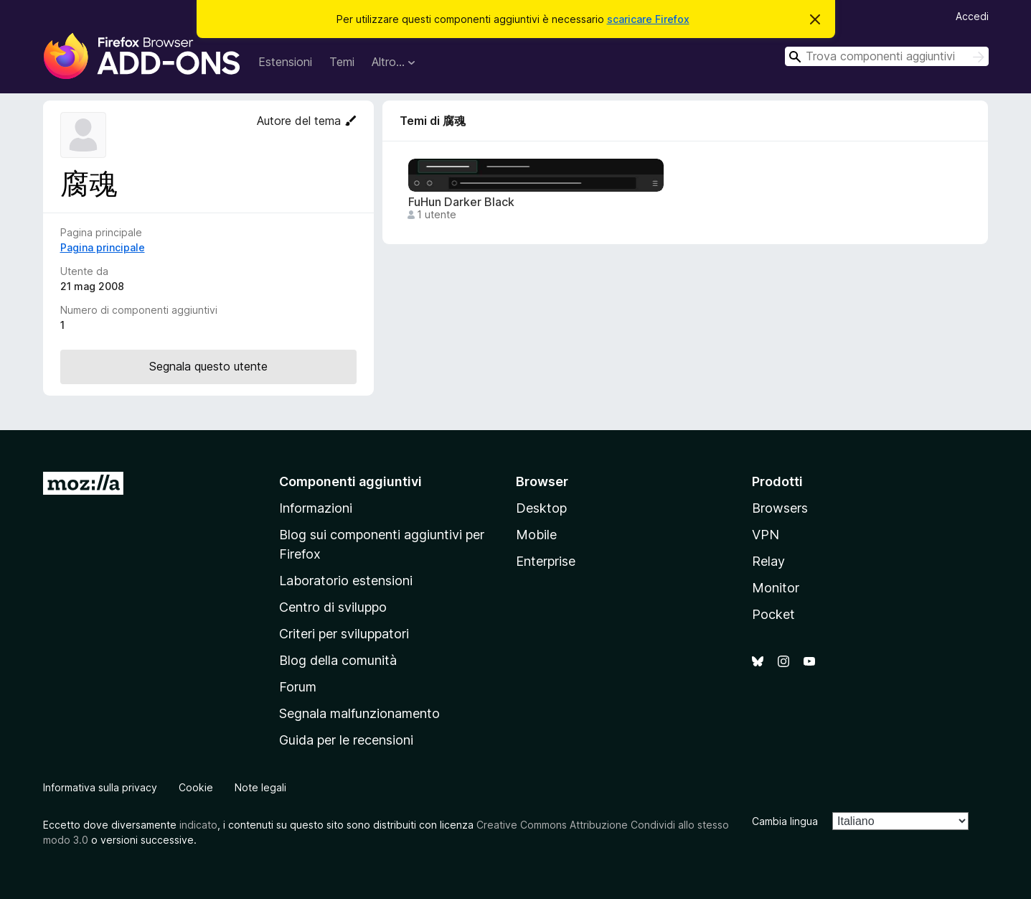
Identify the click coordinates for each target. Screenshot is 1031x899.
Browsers (780, 508)
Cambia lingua (785, 821)
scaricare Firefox (648, 19)
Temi (341, 62)
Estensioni (285, 62)
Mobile (536, 534)
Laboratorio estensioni (346, 580)
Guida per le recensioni (346, 739)
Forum (297, 686)
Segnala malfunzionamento (359, 713)
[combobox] (887, 56)
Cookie (196, 787)
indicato (198, 825)
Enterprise (545, 561)
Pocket (773, 614)
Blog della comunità (338, 660)
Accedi (972, 16)
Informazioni (315, 508)
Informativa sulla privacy (100, 787)
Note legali (260, 787)
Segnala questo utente (208, 366)
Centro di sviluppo (333, 607)
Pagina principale (102, 247)
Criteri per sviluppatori (344, 633)
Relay (768, 561)
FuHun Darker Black (461, 202)
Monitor (775, 587)
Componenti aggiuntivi (350, 481)
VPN (765, 534)
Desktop (541, 508)
